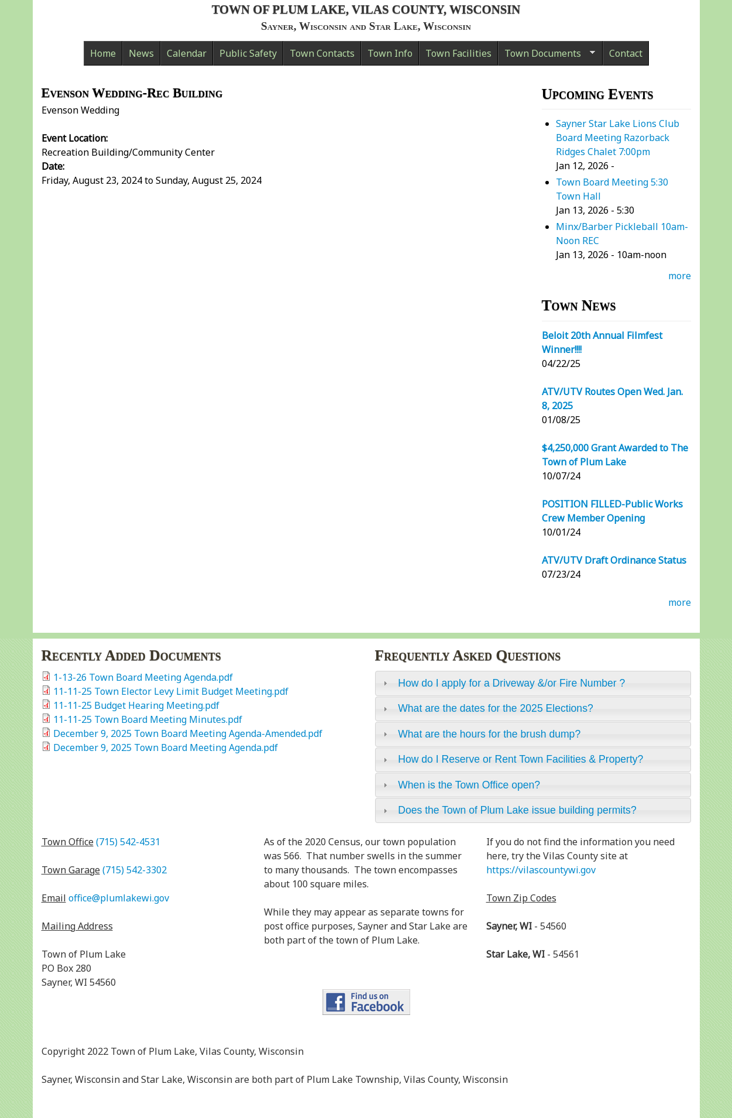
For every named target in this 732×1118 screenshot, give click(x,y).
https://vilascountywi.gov (541, 869)
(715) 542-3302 (134, 869)
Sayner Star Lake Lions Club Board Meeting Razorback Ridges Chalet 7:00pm (617, 137)
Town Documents (546, 56)
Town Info (390, 53)
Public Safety (248, 53)
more (679, 275)
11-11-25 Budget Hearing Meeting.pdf (136, 705)
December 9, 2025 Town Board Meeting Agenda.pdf (165, 747)
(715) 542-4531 (128, 841)
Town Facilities (458, 53)
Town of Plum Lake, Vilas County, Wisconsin (366, 9)
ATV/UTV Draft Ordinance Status (614, 560)
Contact (625, 53)
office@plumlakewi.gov (118, 897)
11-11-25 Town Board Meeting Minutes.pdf (147, 719)
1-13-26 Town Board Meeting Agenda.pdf (143, 677)
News (141, 53)
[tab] (533, 683)
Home (103, 53)
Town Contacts (322, 53)
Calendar (187, 53)
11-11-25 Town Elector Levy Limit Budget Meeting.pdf (170, 691)
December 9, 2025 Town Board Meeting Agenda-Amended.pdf (187, 733)
